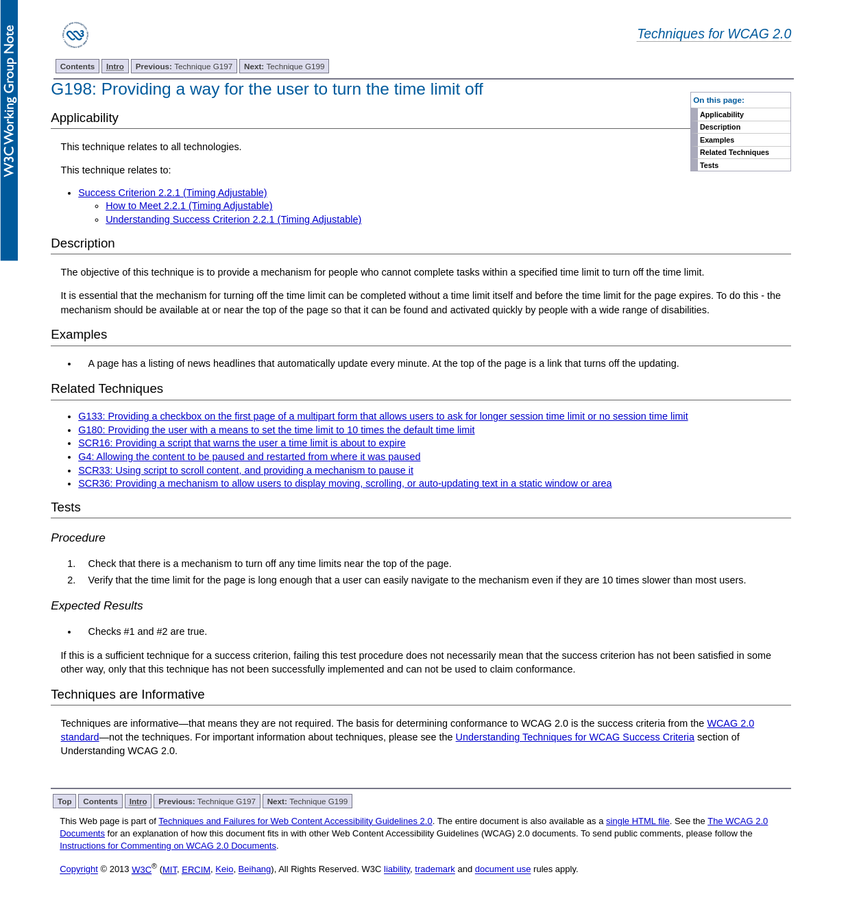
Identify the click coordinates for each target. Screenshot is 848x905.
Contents (77, 66)
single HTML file (638, 821)
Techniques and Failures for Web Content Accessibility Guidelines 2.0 (295, 821)
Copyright (79, 870)
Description (720, 127)
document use (503, 870)
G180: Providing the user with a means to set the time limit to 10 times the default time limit (276, 429)
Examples (717, 140)
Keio (224, 870)
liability (397, 870)
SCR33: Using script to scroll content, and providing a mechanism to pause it (245, 470)
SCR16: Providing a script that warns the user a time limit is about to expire (242, 442)
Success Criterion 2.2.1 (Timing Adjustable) (172, 192)
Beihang (255, 870)
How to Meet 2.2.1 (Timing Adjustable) (189, 205)
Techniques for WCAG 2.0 (714, 33)
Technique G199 (284, 66)
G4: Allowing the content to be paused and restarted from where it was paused (249, 456)
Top (65, 801)
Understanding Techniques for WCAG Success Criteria (575, 737)
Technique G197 (184, 66)
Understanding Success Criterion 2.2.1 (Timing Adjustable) (233, 219)
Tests (709, 165)
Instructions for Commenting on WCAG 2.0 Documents (168, 846)
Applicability (722, 114)
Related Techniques (734, 152)
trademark (435, 870)
